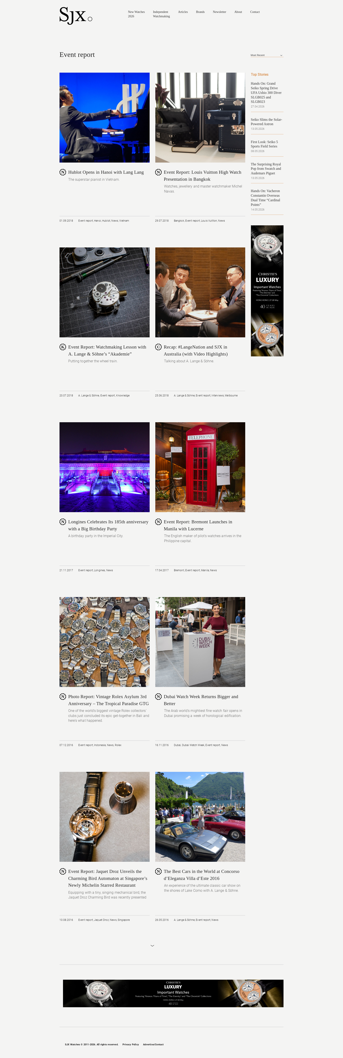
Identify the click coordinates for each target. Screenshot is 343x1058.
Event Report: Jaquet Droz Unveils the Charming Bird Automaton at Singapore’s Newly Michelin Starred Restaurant (107, 878)
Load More (152, 946)
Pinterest (274, 1044)
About (238, 12)
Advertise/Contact (153, 1044)
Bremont (179, 570)
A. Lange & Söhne (88, 395)
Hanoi (97, 220)
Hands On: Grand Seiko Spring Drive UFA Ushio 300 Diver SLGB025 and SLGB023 (266, 92)
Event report (85, 220)
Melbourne (231, 395)
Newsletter (219, 12)
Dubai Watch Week (193, 745)
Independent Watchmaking (161, 14)
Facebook (251, 1044)
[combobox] (267, 55)
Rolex (118, 745)
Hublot (106, 220)
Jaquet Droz (101, 919)
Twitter (266, 1044)
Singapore (124, 919)
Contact (255, 12)
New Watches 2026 (136, 14)
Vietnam (124, 220)
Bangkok (179, 220)
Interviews (218, 395)
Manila (205, 570)
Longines (99, 570)
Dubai (177, 745)
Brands (200, 12)
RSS (281, 1044)
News (114, 220)
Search (281, 14)
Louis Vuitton (209, 220)
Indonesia (100, 745)
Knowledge (123, 395)
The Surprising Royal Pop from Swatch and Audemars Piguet (266, 168)
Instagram (259, 1044)
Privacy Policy (130, 1044)
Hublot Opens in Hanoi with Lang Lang (106, 172)
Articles (183, 12)
